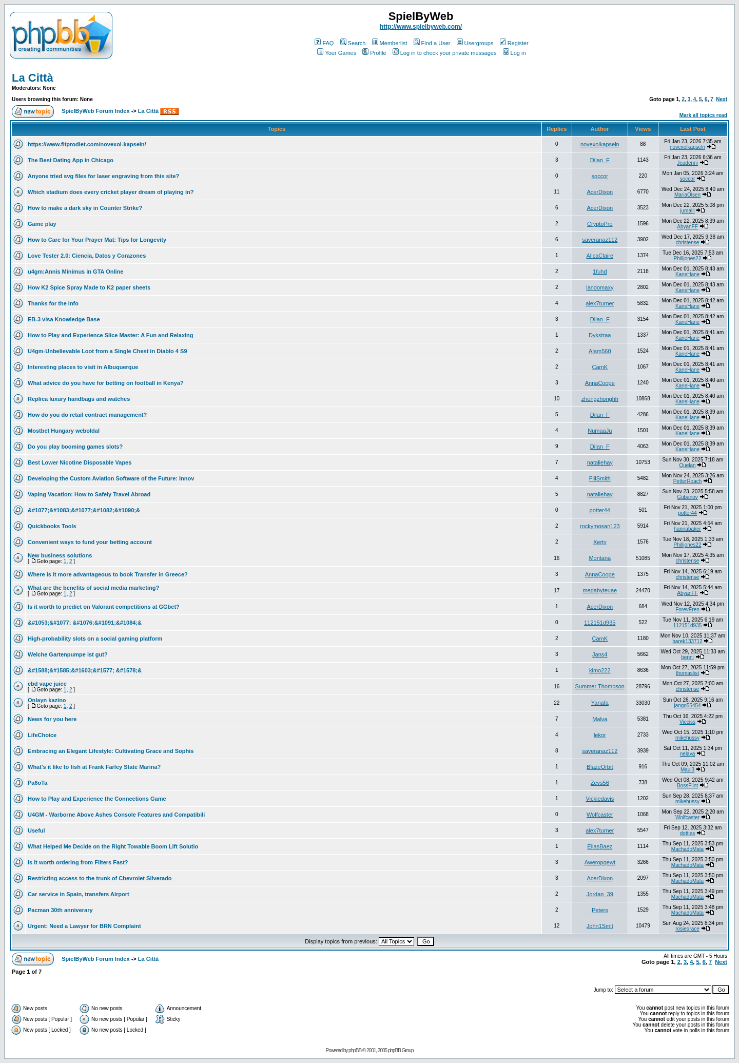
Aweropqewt (600, 862)
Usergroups (475, 43)
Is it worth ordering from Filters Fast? (78, 862)
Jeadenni (687, 163)
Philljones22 (688, 258)
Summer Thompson (600, 686)
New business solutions (60, 555)
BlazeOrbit (600, 767)
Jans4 (599, 654)
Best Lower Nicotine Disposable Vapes (79, 462)
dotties (687, 833)
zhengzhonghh (599, 399)
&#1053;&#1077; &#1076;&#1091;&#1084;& (85, 623)
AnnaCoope (600, 383)
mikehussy (687, 738)
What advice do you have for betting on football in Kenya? (106, 383)
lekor (600, 735)
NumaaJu (600, 431)
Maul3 (687, 769)
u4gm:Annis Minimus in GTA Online (75, 271)
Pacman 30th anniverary (60, 910)
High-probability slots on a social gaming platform (95, 638)
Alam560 (600, 351)
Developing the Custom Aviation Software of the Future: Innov (111, 478)
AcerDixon (600, 192)
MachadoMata (687, 849)
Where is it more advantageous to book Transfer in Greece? (108, 574)
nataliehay (600, 462)
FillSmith (600, 478)
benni (687, 657)
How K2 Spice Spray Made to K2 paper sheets (89, 287)
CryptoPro (600, 224)
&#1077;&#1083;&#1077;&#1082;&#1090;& (84, 510)
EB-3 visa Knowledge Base (64, 319)
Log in (514, 53)
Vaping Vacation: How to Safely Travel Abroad (89, 494)
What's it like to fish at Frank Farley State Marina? (94, 767)
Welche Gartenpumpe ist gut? (68, 654)
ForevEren (687, 609)
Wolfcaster (600, 814)
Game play (42, 224)
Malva (599, 719)
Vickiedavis (600, 799)
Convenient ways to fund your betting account (90, 542)
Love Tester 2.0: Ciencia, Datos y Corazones (87, 256)
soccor (600, 176)
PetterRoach (687, 481)
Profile (374, 53)
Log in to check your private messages (445, 53)
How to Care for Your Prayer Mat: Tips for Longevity (97, 240)
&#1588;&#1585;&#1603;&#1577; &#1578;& (85, 670)
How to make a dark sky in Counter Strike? (85, 208)
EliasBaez (599, 846)
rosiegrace (687, 929)
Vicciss (687, 722)
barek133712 (687, 641)
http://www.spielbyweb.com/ (421, 26)
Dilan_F (600, 160)
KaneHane (687, 274)
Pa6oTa (37, 783)
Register (514, 43)
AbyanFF (687, 226)
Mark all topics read (703, 115)
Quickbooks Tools (52, 526)
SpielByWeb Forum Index (95, 111)
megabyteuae (599, 590)
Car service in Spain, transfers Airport (78, 894)
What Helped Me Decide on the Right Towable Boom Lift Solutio (113, 846)
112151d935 (599, 623)
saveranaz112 (599, 240)
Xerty (600, 542)
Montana (600, 558)
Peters (600, 910)
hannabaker (687, 529)
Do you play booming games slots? (75, 446)
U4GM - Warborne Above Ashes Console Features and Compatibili (116, 814)
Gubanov (687, 497)
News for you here (52, 719)
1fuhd (600, 271)
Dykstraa (600, 335)
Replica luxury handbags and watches (79, 399)
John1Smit (600, 926)
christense (687, 242)
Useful (36, 830)
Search (353, 43)
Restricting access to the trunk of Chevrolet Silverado (100, 878)
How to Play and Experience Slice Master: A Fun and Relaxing (110, 335)
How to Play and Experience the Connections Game (97, 799)
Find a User (432, 43)
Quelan (687, 465)
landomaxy (599, 287)
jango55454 (687, 705)
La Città (32, 77)
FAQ (324, 43)
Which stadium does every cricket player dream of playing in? (110, 192)
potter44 (600, 510)
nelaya (687, 754)
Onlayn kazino (47, 700)
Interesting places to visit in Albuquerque (83, 367)
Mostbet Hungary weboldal (64, 431)
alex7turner (600, 303)
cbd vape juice (47, 684)
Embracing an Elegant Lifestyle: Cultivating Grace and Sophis (110, 751)
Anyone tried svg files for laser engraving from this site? (103, 176)
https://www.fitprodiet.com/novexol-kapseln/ (87, 144)
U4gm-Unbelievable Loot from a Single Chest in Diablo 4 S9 (107, 351)
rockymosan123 (600, 526)
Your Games (336, 53)
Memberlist (389, 43)
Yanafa (600, 703)
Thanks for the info (53, 303)
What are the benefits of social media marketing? (93, 588)
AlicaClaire (600, 256)
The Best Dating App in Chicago (70, 160)
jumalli (687, 211)
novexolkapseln (599, 144)
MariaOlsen (687, 195)
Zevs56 (600, 783)
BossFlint (687, 785)
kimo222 (600, 670)
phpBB (354, 1050)
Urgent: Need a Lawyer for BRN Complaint (84, 926)
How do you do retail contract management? (87, 415)
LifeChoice (42, 735)
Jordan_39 (600, 894)
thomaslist (687, 673)
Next (721, 99)
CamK (600, 367)
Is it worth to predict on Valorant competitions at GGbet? (104, 607)
